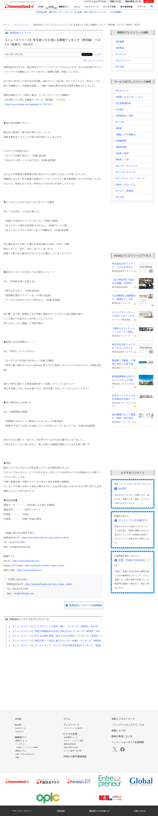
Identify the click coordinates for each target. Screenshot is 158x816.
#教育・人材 (122, 159)
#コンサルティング (125, 172)
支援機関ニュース (71, 737)
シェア (97, 54)
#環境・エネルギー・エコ (129, 97)
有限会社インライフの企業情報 (85, 605)
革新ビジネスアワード (123, 719)
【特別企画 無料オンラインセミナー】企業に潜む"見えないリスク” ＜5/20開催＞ (79, 12)
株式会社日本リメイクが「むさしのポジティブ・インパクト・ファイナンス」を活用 (123, 346)
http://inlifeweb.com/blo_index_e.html (44, 565)
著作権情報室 (126, 7)
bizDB (51, 7)
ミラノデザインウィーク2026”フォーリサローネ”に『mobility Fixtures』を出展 (123, 314)
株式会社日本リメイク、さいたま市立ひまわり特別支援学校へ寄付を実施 (123, 265)
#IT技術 (119, 109)
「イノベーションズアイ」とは (128, 724)
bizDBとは (19, 732)
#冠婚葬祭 (120, 140)
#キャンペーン (123, 60)
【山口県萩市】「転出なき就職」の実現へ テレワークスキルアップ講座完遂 (124, 281)
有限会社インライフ (20, 32)
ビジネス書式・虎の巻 (72, 751)
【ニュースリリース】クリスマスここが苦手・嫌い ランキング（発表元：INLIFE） (56, 626)
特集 (17, 757)
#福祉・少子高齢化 (125, 134)
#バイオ (119, 122)
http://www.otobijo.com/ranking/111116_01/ (28, 104)
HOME (41, 7)
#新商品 (119, 48)
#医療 (118, 128)
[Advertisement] (53, 675)
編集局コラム (20, 751)
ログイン (148, 1)
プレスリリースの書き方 (132, 520)
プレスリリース (91, 7)
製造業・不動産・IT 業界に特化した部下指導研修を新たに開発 (124, 362)
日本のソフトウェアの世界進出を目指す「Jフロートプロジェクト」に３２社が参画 (123, 397)
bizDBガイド (20, 728)
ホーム (6, 25)
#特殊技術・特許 (124, 115)
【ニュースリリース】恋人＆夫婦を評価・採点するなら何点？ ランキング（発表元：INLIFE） (61, 635)
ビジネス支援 (109, 7)
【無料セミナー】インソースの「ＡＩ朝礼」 (123, 330)
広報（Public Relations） (25, 754)
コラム (77, 7)
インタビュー (20, 744)
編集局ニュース (21, 741)
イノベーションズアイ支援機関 (128, 742)
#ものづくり (122, 90)
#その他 (119, 66)
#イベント (120, 54)
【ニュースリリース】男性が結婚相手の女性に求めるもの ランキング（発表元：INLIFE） (58, 631)
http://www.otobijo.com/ (29, 570)
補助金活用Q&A (70, 744)
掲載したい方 (115, 1)
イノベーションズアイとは (95, 1)
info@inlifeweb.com (24, 593)
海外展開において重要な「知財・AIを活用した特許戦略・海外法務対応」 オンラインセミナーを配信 (124, 416)
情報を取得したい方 (133, 1)
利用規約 (61, 811)
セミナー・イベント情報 (73, 741)
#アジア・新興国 (124, 191)
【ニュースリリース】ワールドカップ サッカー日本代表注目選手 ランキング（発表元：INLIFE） (63, 645)
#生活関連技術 (123, 103)
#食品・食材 (122, 153)
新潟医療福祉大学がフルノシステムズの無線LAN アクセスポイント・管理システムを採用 (123, 378)
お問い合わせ (140, 811)
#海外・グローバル (125, 184)
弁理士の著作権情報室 (75, 756)
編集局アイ (64, 7)
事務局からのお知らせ (99, 811)
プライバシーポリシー (22, 811)
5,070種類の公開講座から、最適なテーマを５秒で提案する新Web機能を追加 (124, 297)
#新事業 (119, 41)
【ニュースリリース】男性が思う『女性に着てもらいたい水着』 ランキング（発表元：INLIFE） (62, 640)
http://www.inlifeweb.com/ (26, 561)
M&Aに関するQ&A (71, 747)
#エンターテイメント (93, 60)
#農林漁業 (120, 147)
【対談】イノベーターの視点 (26, 747)
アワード (141, 7)
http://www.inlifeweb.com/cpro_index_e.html (45, 537)
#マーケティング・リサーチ (130, 178)
